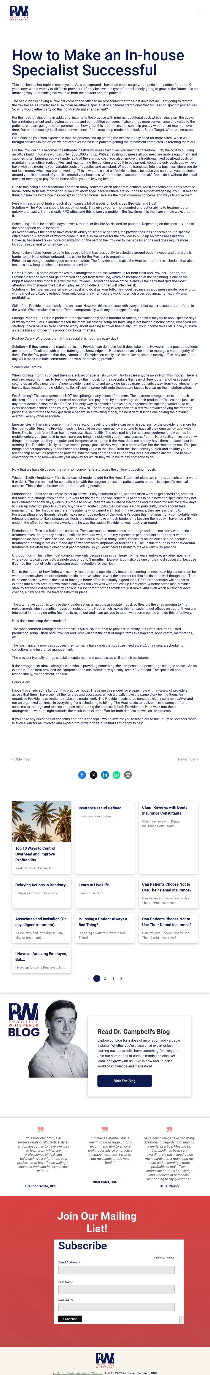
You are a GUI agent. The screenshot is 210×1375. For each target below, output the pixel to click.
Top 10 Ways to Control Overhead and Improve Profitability (35, 854)
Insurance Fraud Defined (100, 808)
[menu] (200, 14)
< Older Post (21, 759)
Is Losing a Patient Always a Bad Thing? (103, 922)
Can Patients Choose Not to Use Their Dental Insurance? (166, 887)
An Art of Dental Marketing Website (77, 1373)
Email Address (69, 1262)
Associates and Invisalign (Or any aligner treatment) (40, 922)
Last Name (65, 1299)
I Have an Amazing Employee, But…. (41, 956)
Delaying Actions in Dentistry (40, 885)
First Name (65, 1282)
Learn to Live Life (94, 885)
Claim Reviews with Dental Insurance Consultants (165, 810)
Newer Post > (188, 759)
